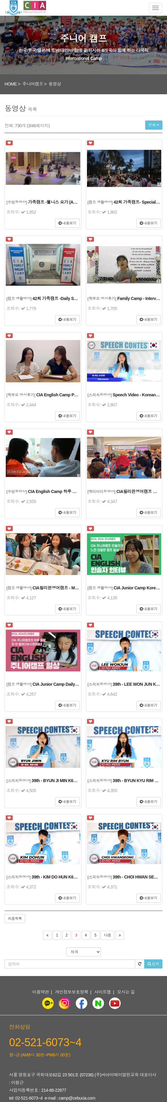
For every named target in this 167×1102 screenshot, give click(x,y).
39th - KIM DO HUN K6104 (56, 877)
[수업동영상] (16, 202)
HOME (11, 84)
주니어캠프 (32, 84)
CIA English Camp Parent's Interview (70, 394)
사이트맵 (102, 992)
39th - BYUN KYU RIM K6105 (139, 780)
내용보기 (67, 223)
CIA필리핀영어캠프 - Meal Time (61, 587)
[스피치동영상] (100, 395)
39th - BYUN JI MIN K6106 (56, 780)
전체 (154, 125)
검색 (153, 964)
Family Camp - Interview (139, 298)
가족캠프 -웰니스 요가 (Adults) (56, 202)
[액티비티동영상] (101, 492)
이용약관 (40, 992)
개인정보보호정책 (71, 992)
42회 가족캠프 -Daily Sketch (58, 298)
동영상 (54, 84)
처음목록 (15, 919)
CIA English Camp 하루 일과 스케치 (61, 491)
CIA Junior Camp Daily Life (57, 684)
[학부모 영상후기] (102, 299)
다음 (107, 935)
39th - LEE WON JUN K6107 (139, 684)
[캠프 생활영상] (100, 202)
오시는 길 (126, 992)
